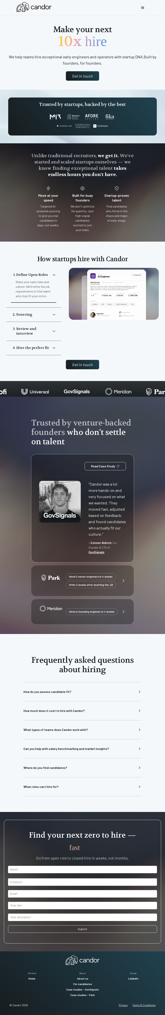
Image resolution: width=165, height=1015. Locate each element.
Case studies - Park (82, 995)
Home (31, 978)
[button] (143, 8)
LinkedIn (133, 978)
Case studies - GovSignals (82, 989)
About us (82, 978)
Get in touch (82, 76)
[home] (33, 7)
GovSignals (96, 552)
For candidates (82, 984)
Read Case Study (105, 466)
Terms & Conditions (144, 1005)
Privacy (123, 1005)
